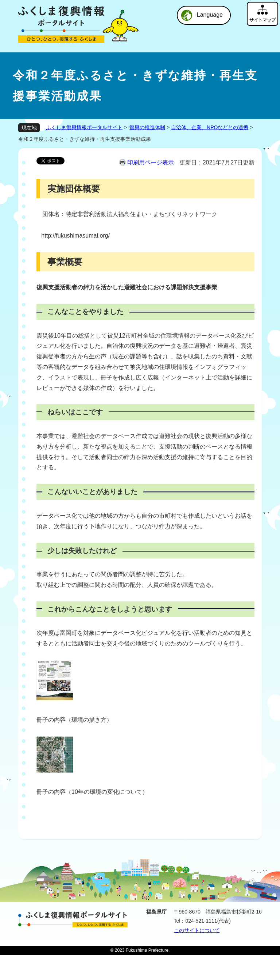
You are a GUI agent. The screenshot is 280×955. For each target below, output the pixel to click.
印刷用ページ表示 (150, 162)
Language (210, 15)
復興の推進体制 (147, 127)
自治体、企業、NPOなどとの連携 (209, 127)
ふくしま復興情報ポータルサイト (84, 127)
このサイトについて (197, 930)
